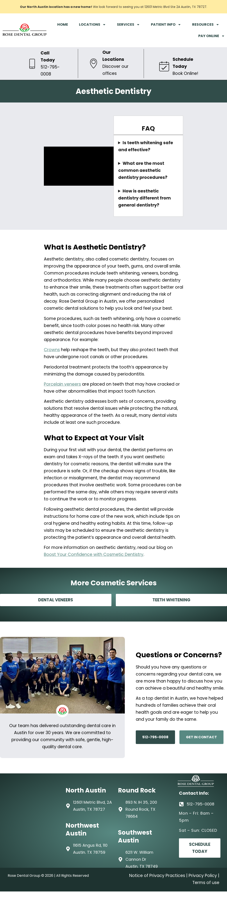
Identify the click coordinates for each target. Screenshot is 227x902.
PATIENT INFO (166, 25)
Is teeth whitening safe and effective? (145, 146)
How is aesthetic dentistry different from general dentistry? (144, 198)
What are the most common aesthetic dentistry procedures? (142, 170)
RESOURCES (205, 25)
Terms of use (205, 883)
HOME (62, 24)
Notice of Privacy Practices (157, 876)
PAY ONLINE (211, 36)
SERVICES (128, 25)
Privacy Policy (203, 876)
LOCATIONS (92, 25)
